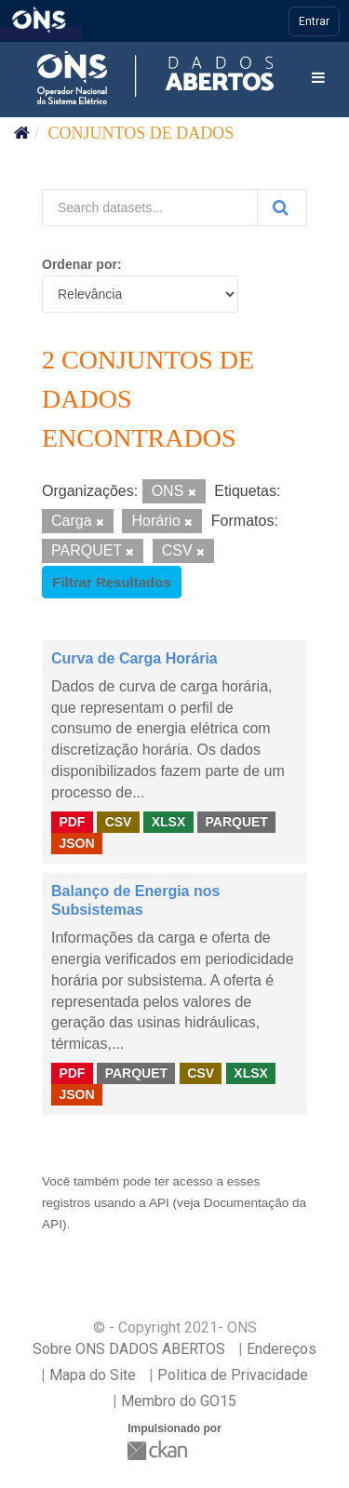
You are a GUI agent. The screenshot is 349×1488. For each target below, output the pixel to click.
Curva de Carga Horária (134, 658)
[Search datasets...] (150, 207)
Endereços (281, 1349)
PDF (72, 821)
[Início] (22, 133)
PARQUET (236, 821)
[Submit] (282, 207)
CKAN (159, 1450)
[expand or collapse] (318, 79)
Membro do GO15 (178, 1401)
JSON (76, 843)
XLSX (169, 821)
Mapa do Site (92, 1375)
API (159, 1203)
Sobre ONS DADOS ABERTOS (129, 1349)
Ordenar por (79, 264)
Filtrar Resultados (111, 582)
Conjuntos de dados (141, 133)
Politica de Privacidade (232, 1375)
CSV (118, 821)
